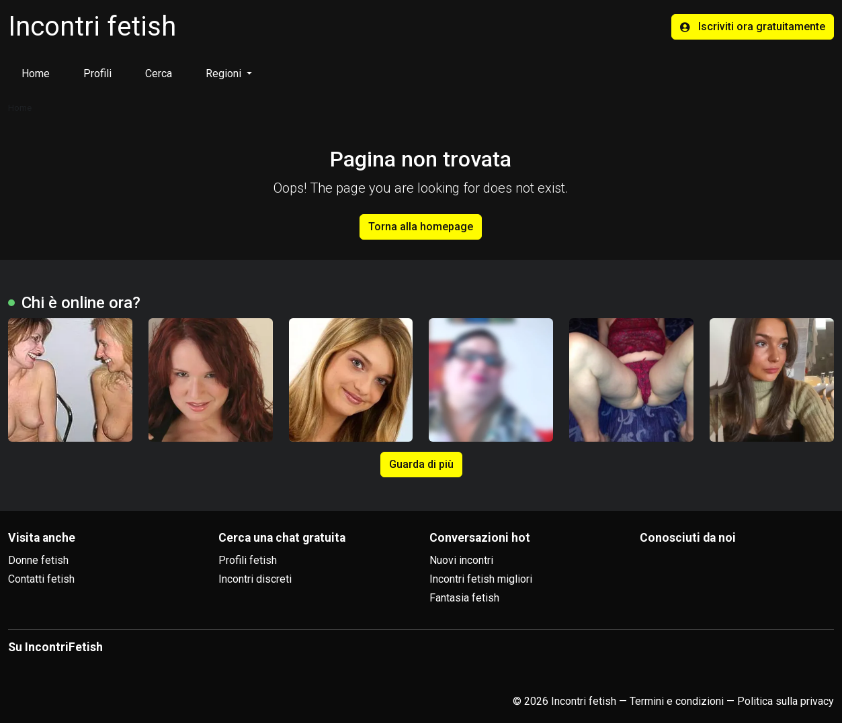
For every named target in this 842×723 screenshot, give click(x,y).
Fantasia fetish (464, 597)
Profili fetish (247, 560)
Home (36, 73)
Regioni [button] (225, 73)
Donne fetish (38, 560)
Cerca (158, 73)
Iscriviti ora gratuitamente (752, 26)
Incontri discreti (255, 579)
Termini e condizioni (677, 701)
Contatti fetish (41, 579)
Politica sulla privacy (785, 701)
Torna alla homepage (420, 226)
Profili (97, 73)
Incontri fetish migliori (480, 579)
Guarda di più (421, 464)
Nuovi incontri (461, 560)
